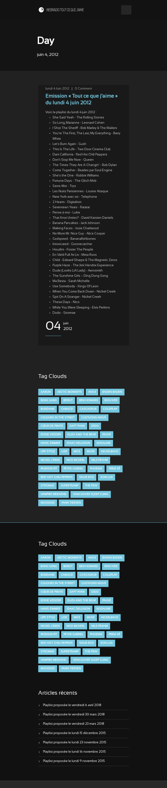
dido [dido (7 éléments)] (95, 426)
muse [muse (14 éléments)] (91, 451)
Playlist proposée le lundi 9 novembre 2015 (74, 761)
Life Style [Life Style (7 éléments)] (48, 451)
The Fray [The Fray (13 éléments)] (91, 486)
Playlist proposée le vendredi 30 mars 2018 (74, 714)
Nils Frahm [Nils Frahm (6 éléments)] (99, 460)
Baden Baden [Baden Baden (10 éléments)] (112, 392)
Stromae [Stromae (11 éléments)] (47, 486)
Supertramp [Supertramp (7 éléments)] (69, 486)
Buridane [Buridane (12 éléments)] (47, 409)
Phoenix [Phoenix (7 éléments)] (96, 469)
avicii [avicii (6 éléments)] (92, 392)
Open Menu (126, 10)
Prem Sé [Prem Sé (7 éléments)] (114, 469)
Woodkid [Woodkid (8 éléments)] (48, 503)
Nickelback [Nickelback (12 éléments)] (109, 451)
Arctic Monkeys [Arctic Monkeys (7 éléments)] (69, 392)
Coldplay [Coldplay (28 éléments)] (110, 409)
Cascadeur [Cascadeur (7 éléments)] (88, 409)
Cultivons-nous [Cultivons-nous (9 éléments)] (93, 417)
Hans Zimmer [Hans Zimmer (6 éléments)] (50, 443)
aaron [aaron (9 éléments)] (46, 392)
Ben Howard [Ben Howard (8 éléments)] (88, 400)
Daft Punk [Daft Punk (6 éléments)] (77, 426)
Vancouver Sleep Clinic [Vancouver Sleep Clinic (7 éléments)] (90, 494)
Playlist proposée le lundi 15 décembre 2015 (74, 733)
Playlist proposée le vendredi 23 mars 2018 (73, 724)
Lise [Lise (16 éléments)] (64, 451)
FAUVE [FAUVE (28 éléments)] (106, 434)
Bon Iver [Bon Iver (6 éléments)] (110, 400)
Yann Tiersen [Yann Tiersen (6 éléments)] (71, 503)
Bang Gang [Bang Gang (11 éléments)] (49, 400)
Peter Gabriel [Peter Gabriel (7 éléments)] (73, 469)
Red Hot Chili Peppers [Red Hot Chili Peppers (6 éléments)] (57, 477)
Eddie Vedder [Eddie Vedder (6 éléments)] (51, 434)
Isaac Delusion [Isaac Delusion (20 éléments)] (78, 443)
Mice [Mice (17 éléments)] (77, 451)
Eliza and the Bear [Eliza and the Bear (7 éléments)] (81, 434)
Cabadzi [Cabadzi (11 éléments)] (67, 409)
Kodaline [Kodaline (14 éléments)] (104, 443)
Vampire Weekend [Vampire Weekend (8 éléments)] (53, 494)
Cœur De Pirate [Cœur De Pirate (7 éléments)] (52, 426)
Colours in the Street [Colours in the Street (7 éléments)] (58, 417)
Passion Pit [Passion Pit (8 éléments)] (49, 469)
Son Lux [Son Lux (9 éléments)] (106, 477)
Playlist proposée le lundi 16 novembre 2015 (74, 752)
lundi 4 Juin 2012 (57, 88)
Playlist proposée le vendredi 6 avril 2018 (72, 705)
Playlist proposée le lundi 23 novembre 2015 (74, 742)
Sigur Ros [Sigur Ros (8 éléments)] (86, 477)
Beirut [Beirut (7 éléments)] (68, 400)
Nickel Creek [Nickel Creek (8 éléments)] (50, 460)
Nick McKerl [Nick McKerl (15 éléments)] (75, 460)
